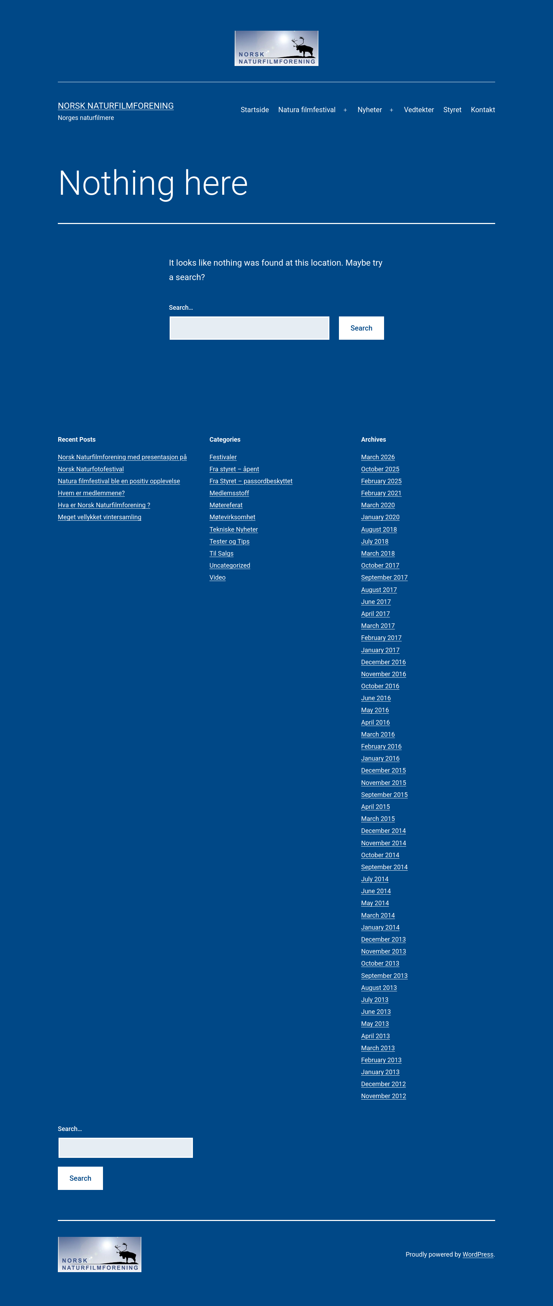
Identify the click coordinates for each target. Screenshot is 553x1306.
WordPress (478, 1254)
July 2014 (375, 879)
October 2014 (380, 855)
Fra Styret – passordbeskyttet (251, 481)
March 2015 (378, 818)
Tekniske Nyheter (233, 529)
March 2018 (378, 553)
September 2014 (384, 867)
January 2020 (380, 517)
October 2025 (380, 469)
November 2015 (383, 782)
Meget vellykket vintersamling (99, 517)
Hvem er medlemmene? (91, 493)
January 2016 (380, 758)
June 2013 (376, 1011)
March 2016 (378, 734)
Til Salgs (221, 553)
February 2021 (381, 493)
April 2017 (375, 613)
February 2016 (381, 746)
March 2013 (378, 1048)
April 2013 (375, 1036)
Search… (181, 307)
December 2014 (383, 830)
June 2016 (376, 698)
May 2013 (375, 1023)
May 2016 (375, 710)
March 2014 (378, 915)
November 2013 (383, 951)
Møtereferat (226, 505)
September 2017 (384, 577)
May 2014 (375, 903)
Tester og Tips (229, 541)
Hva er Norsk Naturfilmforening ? (104, 505)
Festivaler (223, 457)
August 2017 (379, 589)
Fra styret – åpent (234, 469)
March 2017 (378, 625)
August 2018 (379, 529)
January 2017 (380, 650)
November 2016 (383, 674)
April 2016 (375, 722)
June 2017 (376, 601)
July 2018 (375, 541)
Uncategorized (229, 565)
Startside (255, 109)
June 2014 (376, 891)
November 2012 (383, 1096)
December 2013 (383, 939)
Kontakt (483, 109)
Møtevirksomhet (232, 517)
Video (217, 577)
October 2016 (380, 686)
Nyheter (370, 109)
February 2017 (381, 637)
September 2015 (384, 794)
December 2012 (383, 1084)
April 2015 (375, 806)
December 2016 (383, 662)
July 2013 (375, 999)
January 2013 (380, 1072)
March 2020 (378, 505)
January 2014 (380, 927)
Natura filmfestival (307, 109)
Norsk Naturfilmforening (116, 106)
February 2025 (381, 481)
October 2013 (380, 963)
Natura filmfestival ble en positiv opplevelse (119, 481)
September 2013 (384, 975)
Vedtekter (419, 109)
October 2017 (380, 565)
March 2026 (378, 457)
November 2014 (383, 843)
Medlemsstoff (229, 493)
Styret (452, 109)
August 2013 (379, 987)
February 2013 (381, 1060)
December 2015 (383, 770)
